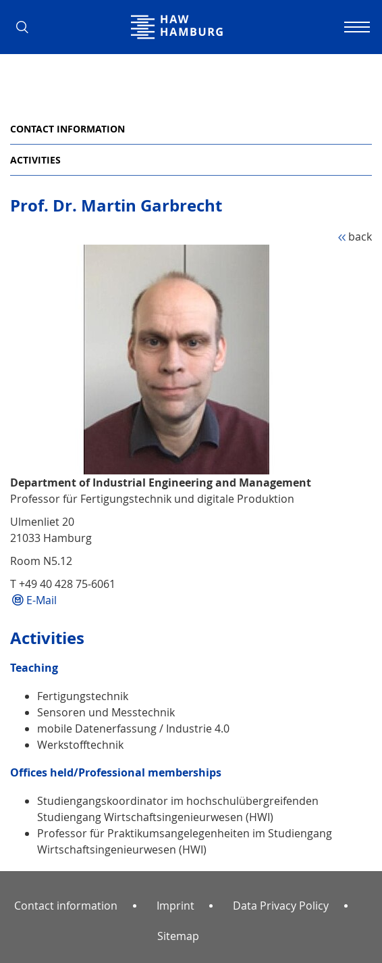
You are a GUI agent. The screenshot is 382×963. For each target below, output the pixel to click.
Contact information (67, 128)
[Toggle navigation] (355, 27)
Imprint (175, 905)
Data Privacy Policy (281, 905)
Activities (35, 159)
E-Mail (41, 600)
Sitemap (178, 936)
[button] (27, 27)
